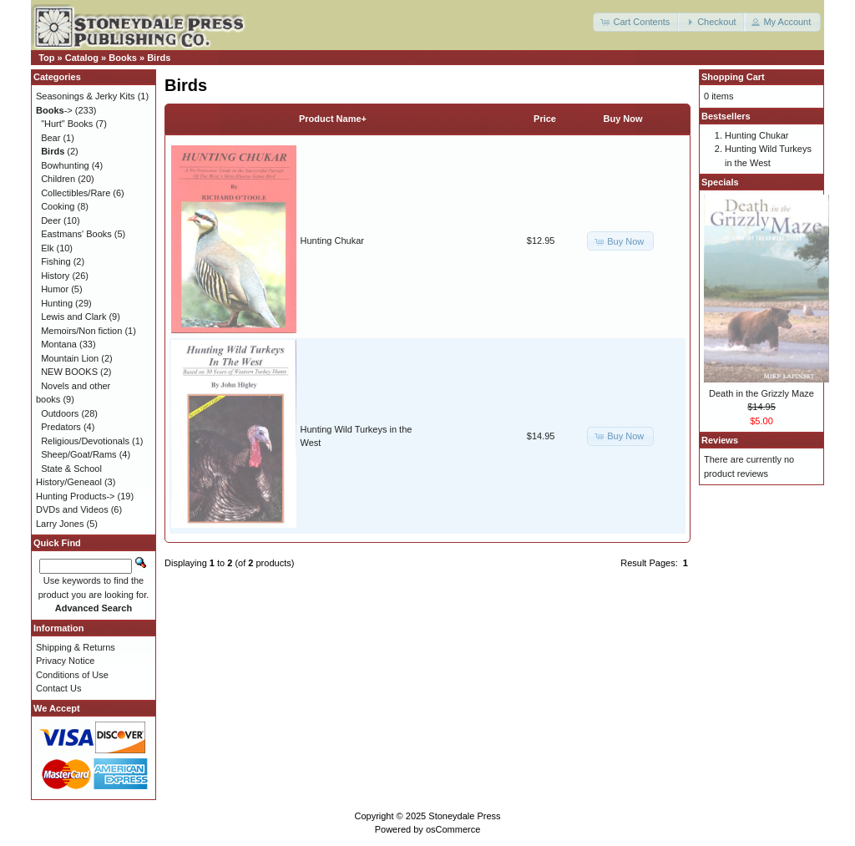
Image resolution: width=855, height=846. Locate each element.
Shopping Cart (733, 77)
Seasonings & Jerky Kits (85, 96)
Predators (61, 427)
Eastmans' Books (76, 234)
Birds (158, 58)
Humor (54, 289)
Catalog (82, 58)
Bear (50, 138)
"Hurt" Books (67, 124)
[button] (636, 22)
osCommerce (453, 829)
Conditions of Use (72, 675)
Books (123, 58)
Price (545, 119)
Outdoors (59, 413)
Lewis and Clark (73, 317)
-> (54, 110)
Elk (47, 248)
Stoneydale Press (464, 816)
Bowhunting (65, 165)
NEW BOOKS (69, 372)
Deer (51, 220)
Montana (59, 344)
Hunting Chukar (332, 241)
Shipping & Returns (75, 647)
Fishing (55, 261)
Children (58, 179)
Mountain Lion (70, 358)
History (55, 276)
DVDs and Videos (72, 509)
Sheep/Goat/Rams (79, 454)
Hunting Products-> (75, 496)
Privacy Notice (65, 661)
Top (46, 58)
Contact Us (58, 688)
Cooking (57, 206)
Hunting (57, 303)
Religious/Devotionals (85, 441)
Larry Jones (59, 524)
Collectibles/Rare (75, 193)
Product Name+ (333, 119)
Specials (720, 182)
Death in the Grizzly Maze (761, 393)
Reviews (719, 440)
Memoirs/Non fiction (81, 331)
